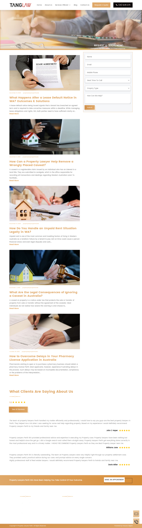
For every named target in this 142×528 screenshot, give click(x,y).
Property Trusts (71, 507)
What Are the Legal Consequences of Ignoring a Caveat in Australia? (43, 294)
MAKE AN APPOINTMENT (114, 479)
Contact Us (84, 5)
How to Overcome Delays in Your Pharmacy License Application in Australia (41, 358)
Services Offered (61, 5)
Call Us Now (136, 521)
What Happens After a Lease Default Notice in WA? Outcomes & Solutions (43, 99)
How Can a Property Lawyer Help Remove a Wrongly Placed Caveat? (41, 163)
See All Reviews (18, 409)
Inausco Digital (128, 526)
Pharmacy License (72, 515)
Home (39, 5)
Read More (14, 113)
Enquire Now (136, 513)
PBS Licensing (102, 515)
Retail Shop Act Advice (105, 501)
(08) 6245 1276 (123, 5)
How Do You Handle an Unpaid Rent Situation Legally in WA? (43, 230)
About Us (48, 5)
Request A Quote (101, 5)
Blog (75, 5)
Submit (89, 107)
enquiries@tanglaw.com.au (34, 513)
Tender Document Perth (74, 501)
